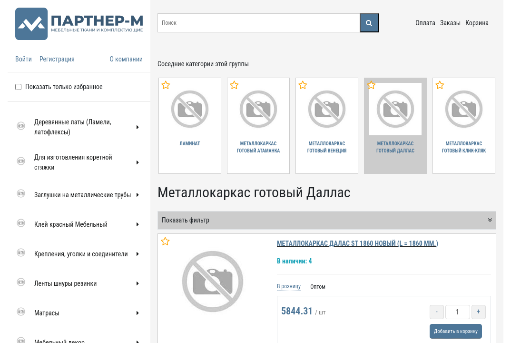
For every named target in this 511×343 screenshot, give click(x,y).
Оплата (425, 23)
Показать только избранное (64, 87)
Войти (23, 59)
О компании (126, 59)
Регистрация (57, 59)
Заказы (450, 23)
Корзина (477, 23)
